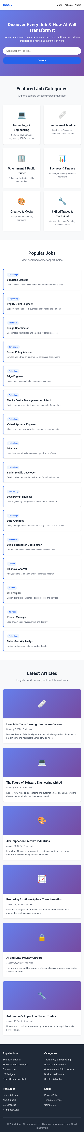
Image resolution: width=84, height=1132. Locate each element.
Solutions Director (12, 1059)
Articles (69, 5)
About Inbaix (9, 1100)
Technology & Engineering (57, 1059)
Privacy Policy (51, 1095)
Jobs (59, 5)
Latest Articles (10, 1095)
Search (42, 60)
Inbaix (7, 5)
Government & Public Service (59, 1069)
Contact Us (50, 1105)
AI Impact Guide (11, 1109)
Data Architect (10, 1069)
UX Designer (9, 1074)
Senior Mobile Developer (15, 1064)
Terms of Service (53, 1100)
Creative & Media (53, 1079)
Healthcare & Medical (55, 1064)
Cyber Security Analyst (14, 1079)
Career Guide (9, 1105)
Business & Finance (54, 1074)
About (78, 5)
